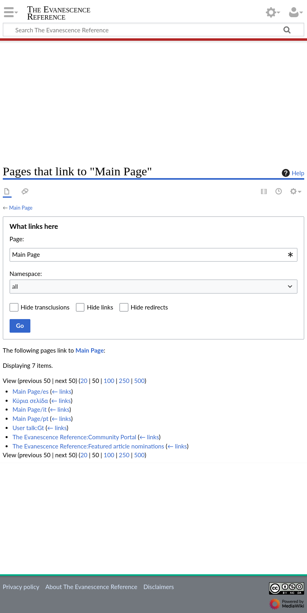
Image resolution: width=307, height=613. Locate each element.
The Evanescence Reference (59, 13)
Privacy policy (21, 586)
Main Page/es (30, 391)
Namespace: (26, 273)
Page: (17, 238)
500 (139, 380)
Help (292, 173)
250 (124, 380)
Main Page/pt (30, 418)
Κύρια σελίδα (30, 400)
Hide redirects (149, 307)
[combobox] (153, 255)
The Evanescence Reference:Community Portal (74, 436)
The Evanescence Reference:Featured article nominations (88, 446)
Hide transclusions (45, 307)
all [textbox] (15, 286)
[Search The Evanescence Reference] (153, 29)
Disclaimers (159, 586)
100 (109, 380)
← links (62, 391)
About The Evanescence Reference (91, 586)
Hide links (100, 307)
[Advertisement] (153, 100)
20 (84, 380)
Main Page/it (29, 409)
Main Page (20, 207)
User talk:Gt (28, 427)
